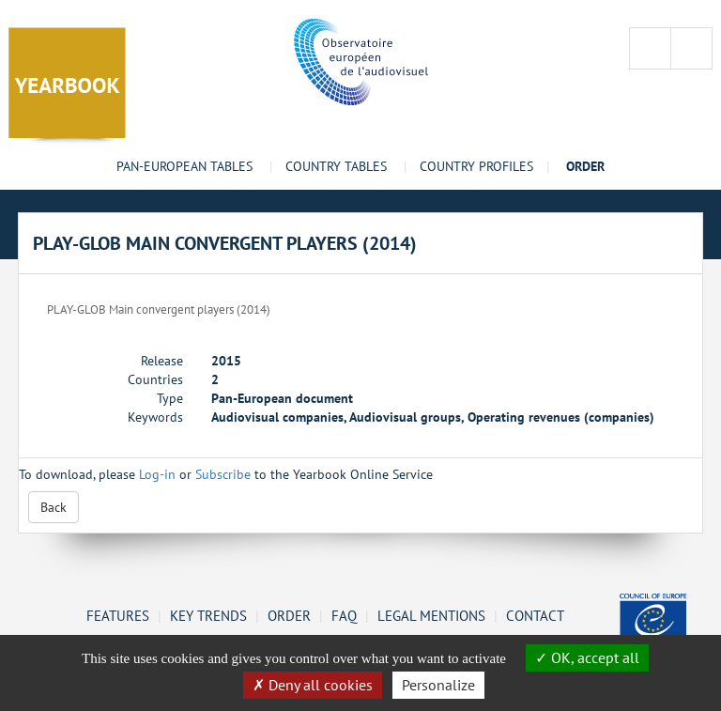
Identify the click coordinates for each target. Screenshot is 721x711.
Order (289, 615)
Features (117, 615)
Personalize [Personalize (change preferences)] (438, 684)
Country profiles (476, 166)
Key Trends (208, 615)
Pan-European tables (184, 166)
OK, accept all (587, 657)
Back (53, 507)
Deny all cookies (313, 684)
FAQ (344, 615)
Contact (535, 615)
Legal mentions (431, 615)
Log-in (157, 474)
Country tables (336, 166)
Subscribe (223, 474)
